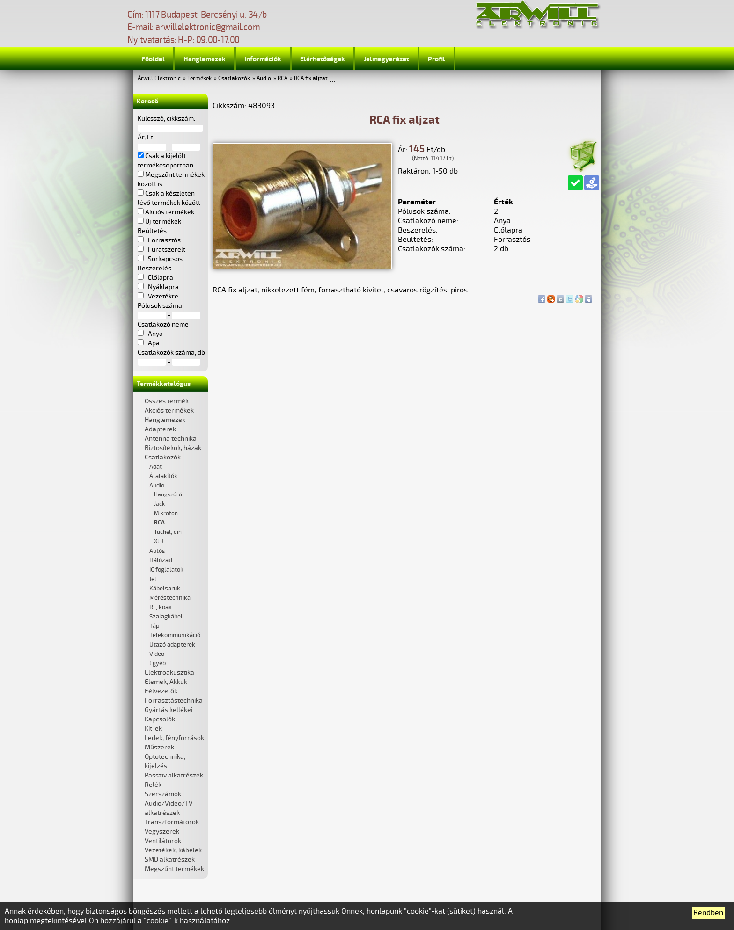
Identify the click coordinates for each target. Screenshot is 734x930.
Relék (153, 785)
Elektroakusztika (169, 672)
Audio (264, 78)
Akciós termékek (169, 410)
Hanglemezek (205, 59)
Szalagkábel (166, 616)
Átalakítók (163, 476)
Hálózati (160, 560)
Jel (152, 579)
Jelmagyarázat (386, 59)
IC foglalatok (166, 570)
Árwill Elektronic (159, 78)
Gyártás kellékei (168, 710)
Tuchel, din (168, 532)
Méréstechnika (170, 598)
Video (156, 654)
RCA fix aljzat (311, 78)
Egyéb (157, 663)
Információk (262, 59)
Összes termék (167, 401)
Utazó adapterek (172, 644)
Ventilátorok (163, 841)
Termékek (199, 78)
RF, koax (160, 607)
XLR (158, 541)
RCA (282, 78)
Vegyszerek (162, 832)
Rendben (708, 912)
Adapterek (160, 429)
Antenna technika (171, 439)
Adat (155, 467)
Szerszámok (163, 794)
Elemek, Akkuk (166, 682)
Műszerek (159, 747)
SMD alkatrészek (170, 860)
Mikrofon (166, 513)
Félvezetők (161, 691)
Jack (159, 504)
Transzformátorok (172, 822)
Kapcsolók (160, 719)
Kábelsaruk (164, 588)
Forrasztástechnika (174, 701)
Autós (157, 551)
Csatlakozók (234, 78)
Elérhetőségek (322, 59)
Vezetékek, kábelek (173, 850)
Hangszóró (168, 494)
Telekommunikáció (174, 635)
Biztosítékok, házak (173, 448)
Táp (154, 626)
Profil (436, 59)
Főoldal (153, 59)
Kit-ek (153, 729)
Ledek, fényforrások (174, 738)
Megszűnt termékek (174, 869)
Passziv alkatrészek (174, 775)
